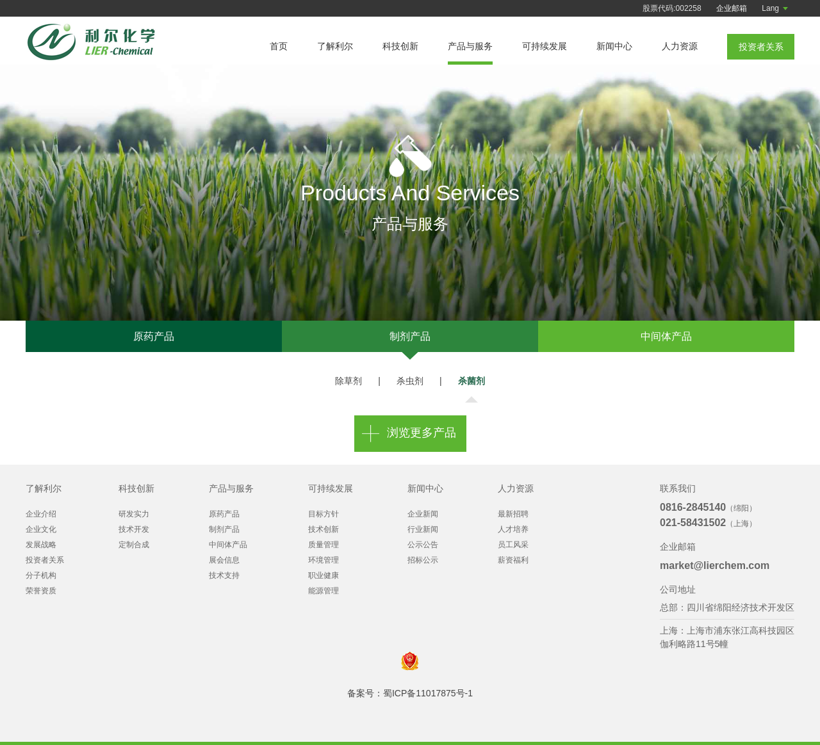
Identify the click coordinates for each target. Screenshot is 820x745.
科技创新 (400, 46)
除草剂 (348, 381)
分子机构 (41, 575)
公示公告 (422, 544)
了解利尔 (335, 46)
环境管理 (323, 560)
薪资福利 (513, 560)
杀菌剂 (471, 381)
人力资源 (680, 46)
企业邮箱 (731, 8)
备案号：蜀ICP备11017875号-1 (410, 693)
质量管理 (323, 544)
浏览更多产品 (421, 433)
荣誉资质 (41, 590)
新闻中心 (614, 46)
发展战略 (41, 544)
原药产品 (153, 336)
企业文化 (41, 529)
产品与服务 (470, 46)
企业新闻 (422, 513)
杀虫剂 (410, 381)
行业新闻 (422, 529)
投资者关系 (45, 560)
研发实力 (134, 513)
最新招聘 (513, 513)
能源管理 (323, 590)
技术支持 (224, 575)
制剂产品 (410, 336)
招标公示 (422, 560)
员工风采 (513, 544)
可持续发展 (544, 46)
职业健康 (323, 575)
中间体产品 (666, 336)
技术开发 (134, 529)
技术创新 (323, 529)
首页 (279, 46)
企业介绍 (41, 513)
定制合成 (134, 544)
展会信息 (224, 560)
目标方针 (323, 513)
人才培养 (513, 529)
